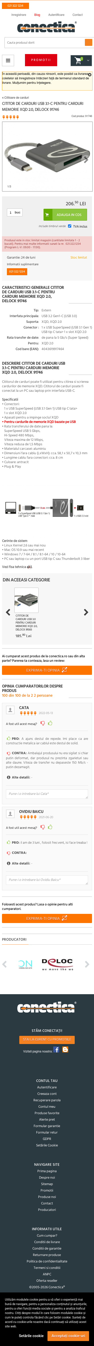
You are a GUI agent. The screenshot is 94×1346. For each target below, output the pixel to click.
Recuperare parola (47, 1100)
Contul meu (46, 1107)
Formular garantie (47, 1126)
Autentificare (47, 1087)
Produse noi (47, 1197)
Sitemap (47, 1184)
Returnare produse (47, 1255)
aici (29, 567)
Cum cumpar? (47, 1236)
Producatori (47, 1210)
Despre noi (47, 1178)
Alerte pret (47, 1120)
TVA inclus (80, 226)
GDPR (47, 1139)
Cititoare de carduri (15, 97)
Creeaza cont (47, 1094)
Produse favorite (47, 1113)
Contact (47, 1203)
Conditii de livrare (47, 1242)
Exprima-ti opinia (43, 670)
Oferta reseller (46, 1281)
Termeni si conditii (47, 1268)
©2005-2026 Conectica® (47, 1287)
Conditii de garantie (46, 1249)
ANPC (47, 1274)
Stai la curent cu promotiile (47, 1040)
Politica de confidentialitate (47, 1261)
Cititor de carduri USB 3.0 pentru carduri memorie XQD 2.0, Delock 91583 (26, 622)
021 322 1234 (15, 5)
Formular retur (47, 1133)
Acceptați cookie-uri (68, 1336)
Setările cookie (31, 1336)
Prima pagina (47, 1171)
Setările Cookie (47, 1145)
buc (18, 212)
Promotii (41, 60)
